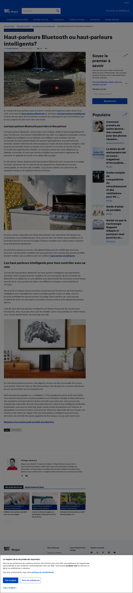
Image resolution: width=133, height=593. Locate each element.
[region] (66, 574)
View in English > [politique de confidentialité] (10, 588)
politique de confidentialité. (43, 572)
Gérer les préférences (30, 580)
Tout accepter (10, 580)
